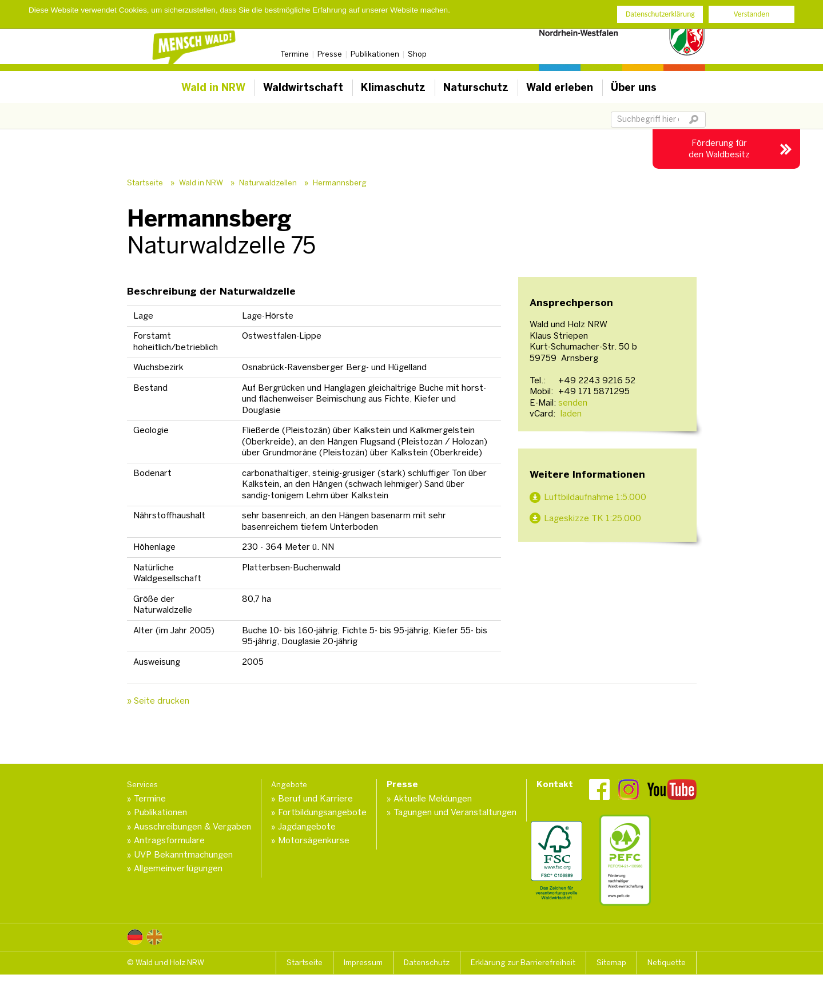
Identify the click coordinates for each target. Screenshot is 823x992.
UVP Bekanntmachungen (183, 855)
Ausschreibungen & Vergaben (192, 827)
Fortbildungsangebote (322, 812)
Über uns (634, 87)
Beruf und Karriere (315, 798)
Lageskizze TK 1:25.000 (592, 518)
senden (572, 403)
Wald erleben (559, 87)
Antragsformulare (169, 840)
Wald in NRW (213, 87)
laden (570, 413)
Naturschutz (475, 87)
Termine (294, 54)
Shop (417, 54)
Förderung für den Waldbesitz (719, 149)
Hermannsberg (340, 182)
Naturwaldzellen (268, 182)
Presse (329, 54)
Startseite (145, 182)
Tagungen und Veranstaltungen (454, 812)
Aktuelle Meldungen (432, 798)
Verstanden (752, 14)
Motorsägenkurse (313, 840)
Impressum (363, 962)
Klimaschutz (393, 87)
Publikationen (375, 54)
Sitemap (611, 962)
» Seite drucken (158, 701)
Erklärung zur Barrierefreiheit (523, 962)
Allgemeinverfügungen (178, 868)
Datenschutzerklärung (660, 14)
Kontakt (554, 784)
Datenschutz (427, 962)
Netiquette (666, 962)
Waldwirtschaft (303, 87)
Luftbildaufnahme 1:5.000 (595, 497)
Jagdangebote (307, 827)
